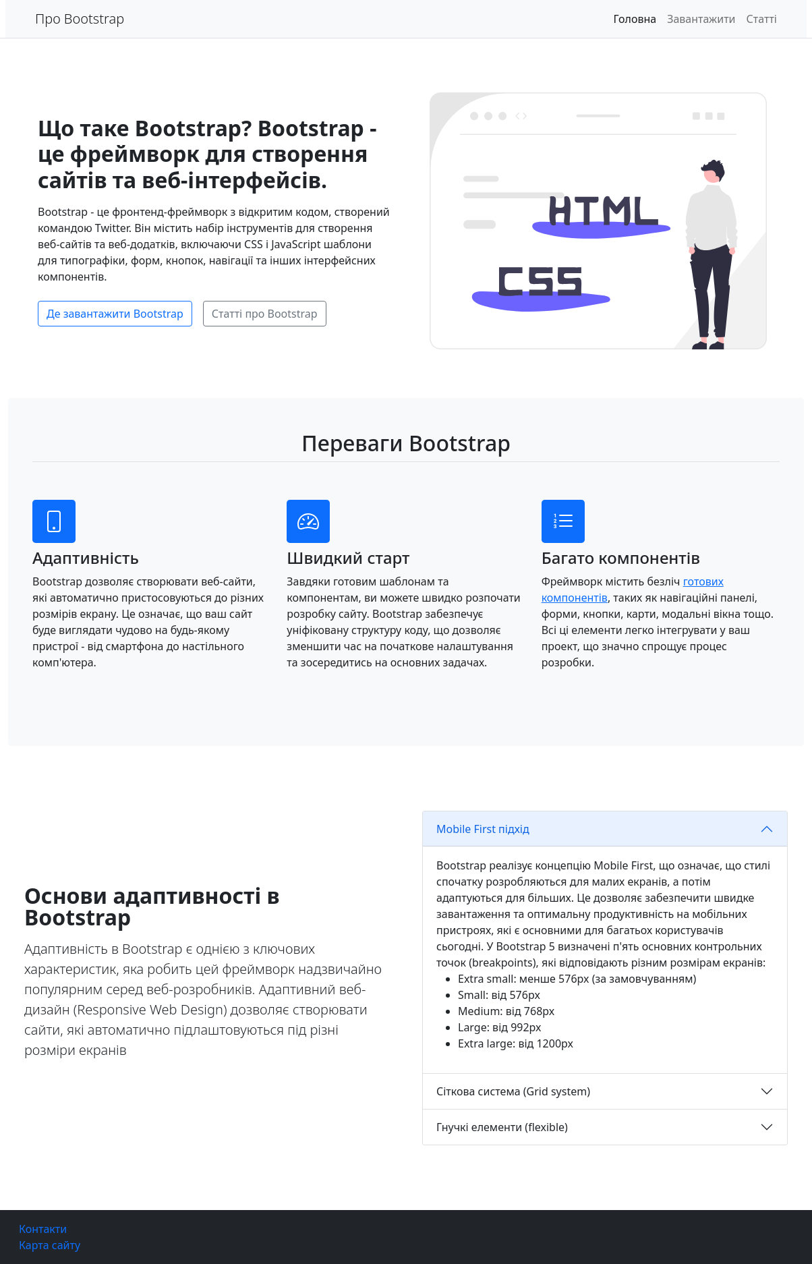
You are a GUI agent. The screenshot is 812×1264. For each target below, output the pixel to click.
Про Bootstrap (79, 18)
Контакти (43, 1229)
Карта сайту (49, 1245)
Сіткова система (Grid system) (513, 1091)
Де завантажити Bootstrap (115, 313)
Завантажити (701, 18)
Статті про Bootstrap (265, 313)
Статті (762, 18)
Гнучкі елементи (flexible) (502, 1127)
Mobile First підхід (482, 829)
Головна (635, 18)
